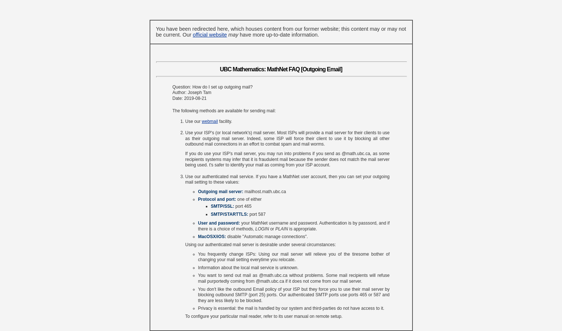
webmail (210, 121)
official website (210, 35)
